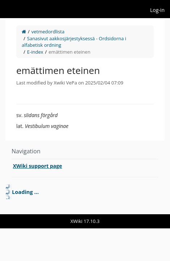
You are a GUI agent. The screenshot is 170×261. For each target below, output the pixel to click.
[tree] (85, 192)
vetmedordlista (47, 31)
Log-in (157, 10)
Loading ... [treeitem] (25, 191)
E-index (35, 52)
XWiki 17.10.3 (85, 221)
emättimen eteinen (69, 52)
